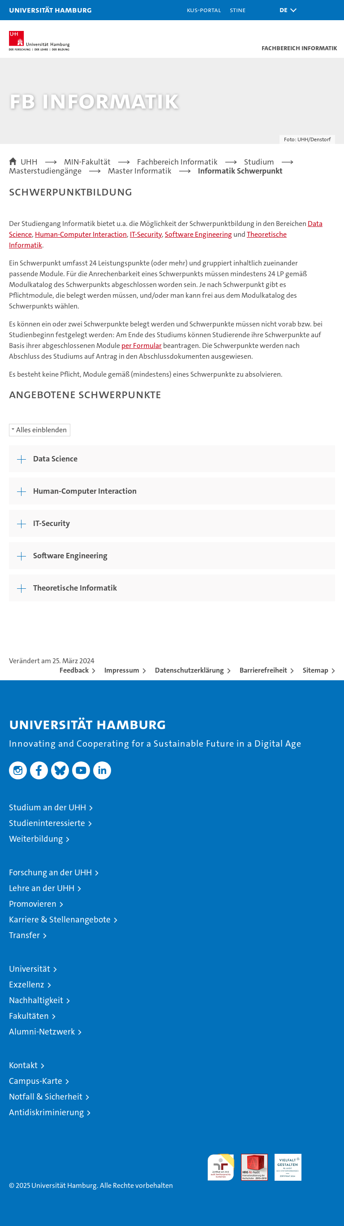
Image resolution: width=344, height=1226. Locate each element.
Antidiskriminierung (46, 1112)
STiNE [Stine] (237, 9)
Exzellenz (26, 984)
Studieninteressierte (47, 823)
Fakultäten (29, 1016)
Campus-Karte (35, 1081)
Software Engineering (198, 234)
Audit (249, 1158)
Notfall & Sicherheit (45, 1096)
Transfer (24, 935)
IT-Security (146, 234)
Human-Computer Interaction (81, 234)
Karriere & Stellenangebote (60, 919)
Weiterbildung (36, 838)
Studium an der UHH (47, 807)
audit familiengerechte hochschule (220, 1167)
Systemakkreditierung (321, 1158)
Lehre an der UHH (41, 888)
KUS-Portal (204, 9)
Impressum (121, 670)
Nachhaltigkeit (36, 1000)
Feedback (74, 670)
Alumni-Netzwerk (42, 1031)
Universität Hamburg (50, 9)
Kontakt (23, 1065)
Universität (29, 968)
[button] (286, 10)
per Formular (141, 345)
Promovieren (32, 903)
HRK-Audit (283, 1163)
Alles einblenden (41, 430)
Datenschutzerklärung (189, 670)
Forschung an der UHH (50, 872)
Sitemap (315, 670)
